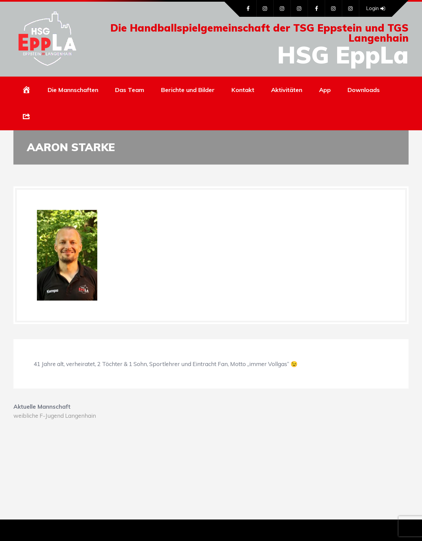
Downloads (364, 90)
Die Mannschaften (73, 90)
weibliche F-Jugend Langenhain (54, 415)
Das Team (129, 90)
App (325, 90)
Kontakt (242, 90)
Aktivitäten (286, 90)
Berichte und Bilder (188, 90)
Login (375, 8)
